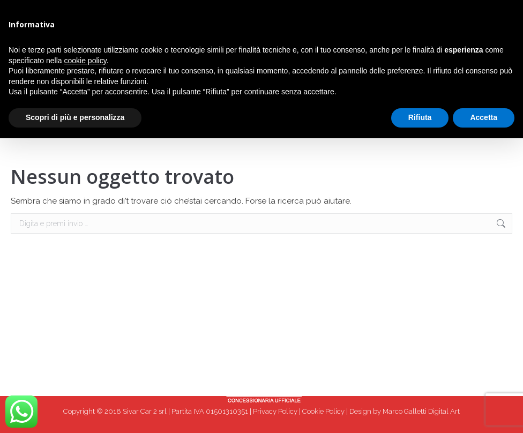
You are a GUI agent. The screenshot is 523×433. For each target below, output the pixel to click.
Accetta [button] (483, 117)
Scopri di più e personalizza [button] (75, 117)
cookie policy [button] (85, 60)
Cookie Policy (323, 411)
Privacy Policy (275, 411)
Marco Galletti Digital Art (421, 411)
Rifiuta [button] (420, 117)
